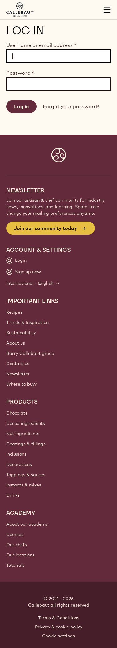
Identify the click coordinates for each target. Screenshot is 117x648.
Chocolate (17, 413)
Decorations (19, 464)
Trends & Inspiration (27, 322)
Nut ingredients (22, 433)
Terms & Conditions (58, 618)
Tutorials (15, 565)
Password (20, 73)
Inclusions (16, 454)
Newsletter (18, 374)
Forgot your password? (71, 106)
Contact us (17, 363)
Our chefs (16, 544)
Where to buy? (21, 384)
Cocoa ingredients (25, 423)
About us (15, 343)
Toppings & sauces (25, 474)
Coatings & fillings (26, 444)
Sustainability (21, 333)
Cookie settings (58, 636)
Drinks (13, 495)
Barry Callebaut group (30, 353)
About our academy (27, 524)
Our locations (20, 555)
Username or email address (41, 45)
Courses (14, 534)
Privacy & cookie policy (58, 627)
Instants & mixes (23, 485)
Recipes (14, 312)
